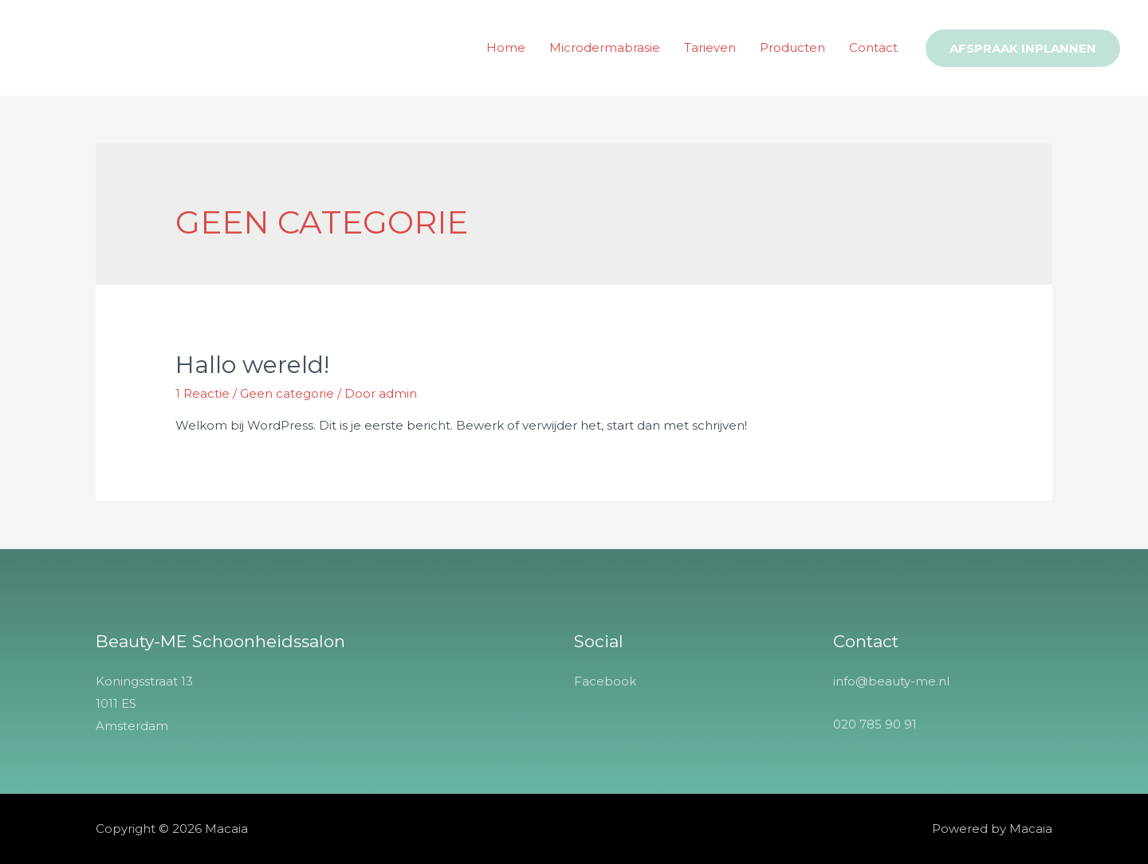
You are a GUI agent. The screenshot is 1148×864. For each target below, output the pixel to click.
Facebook (605, 681)
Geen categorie (287, 393)
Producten (792, 47)
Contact (873, 47)
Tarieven (710, 47)
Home (505, 47)
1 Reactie (202, 393)
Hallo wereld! (252, 364)
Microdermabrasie (604, 47)
